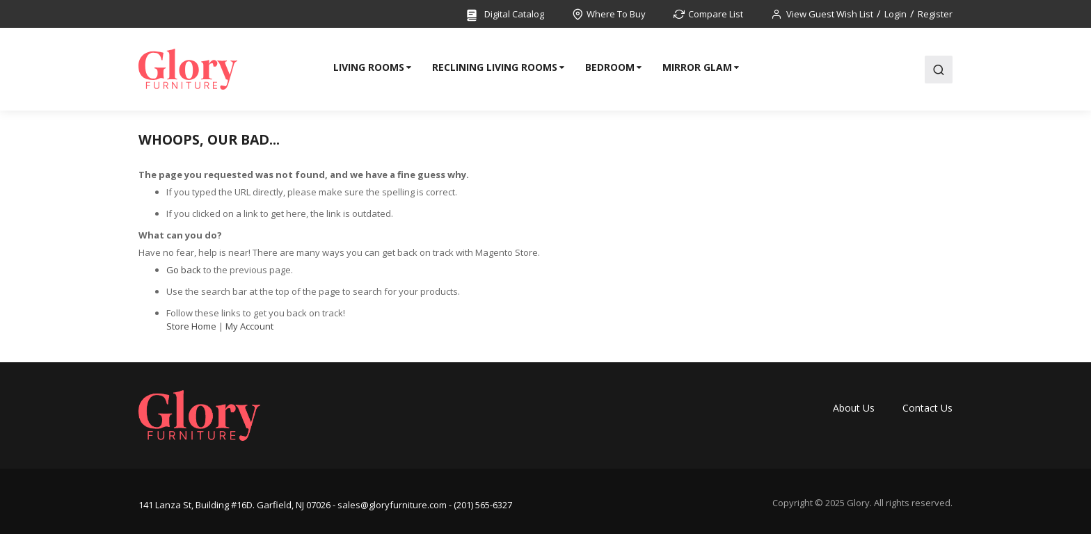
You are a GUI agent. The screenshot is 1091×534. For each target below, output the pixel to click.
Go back (183, 270)
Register (935, 14)
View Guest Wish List (829, 14)
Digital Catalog (504, 15)
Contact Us (927, 407)
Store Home (191, 326)
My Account (249, 326)
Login (895, 14)
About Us (854, 407)
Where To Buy (616, 14)
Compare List (715, 14)
